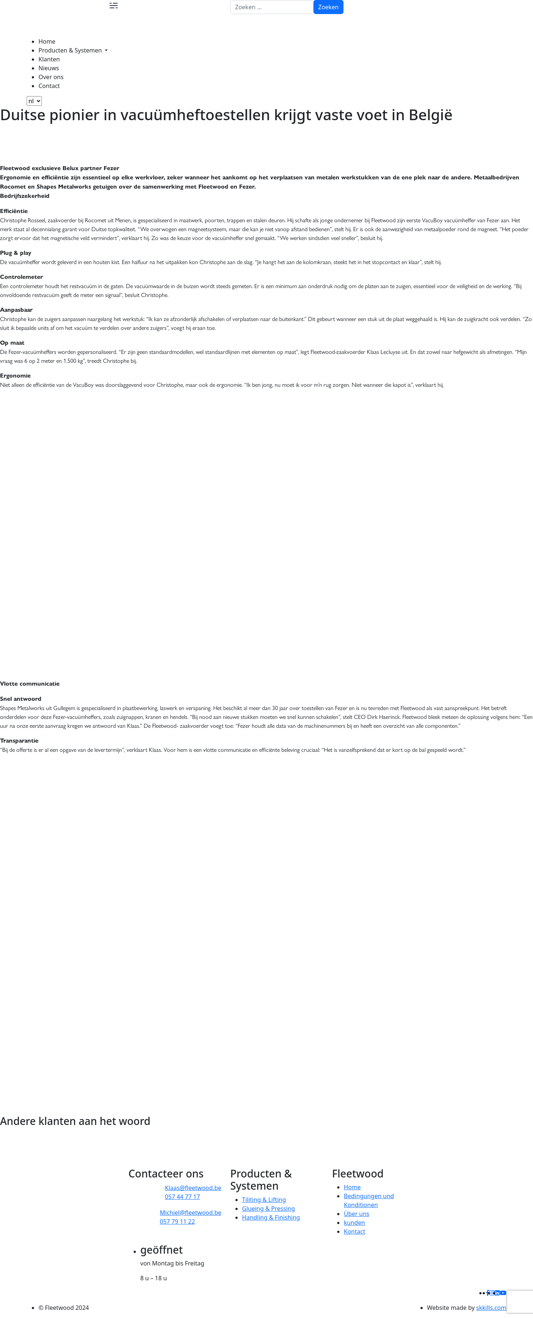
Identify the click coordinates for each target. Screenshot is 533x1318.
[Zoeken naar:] (272, 7)
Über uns (356, 1214)
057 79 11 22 (177, 1221)
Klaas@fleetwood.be (193, 1188)
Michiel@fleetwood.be (190, 1213)
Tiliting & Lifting (264, 1200)
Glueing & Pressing (268, 1208)
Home (47, 41)
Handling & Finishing (271, 1217)
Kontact (354, 1231)
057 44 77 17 (182, 1197)
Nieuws (48, 68)
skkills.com (491, 1308)
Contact (49, 86)
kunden (354, 1223)
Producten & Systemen (70, 50)
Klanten (49, 59)
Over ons (51, 77)
